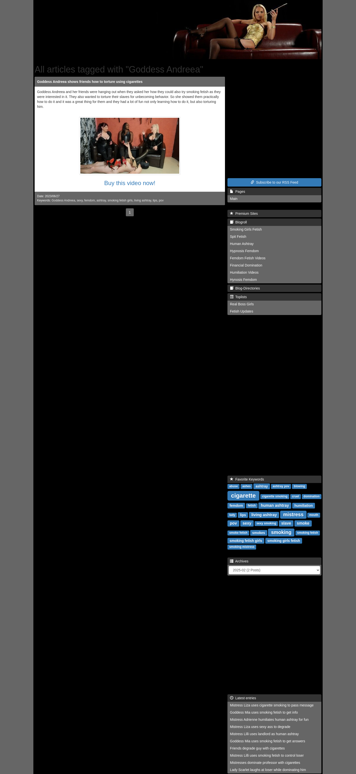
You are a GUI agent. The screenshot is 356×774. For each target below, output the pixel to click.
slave (286, 523)
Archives (239, 561)
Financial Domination (246, 265)
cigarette (243, 495)
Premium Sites (244, 214)
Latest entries (243, 698)
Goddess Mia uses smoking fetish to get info (264, 712)
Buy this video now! (130, 183)
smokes (258, 533)
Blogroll (238, 222)
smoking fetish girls (120, 200)
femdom (89, 200)
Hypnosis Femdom (244, 251)
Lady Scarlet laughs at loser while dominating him (268, 770)
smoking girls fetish (283, 541)
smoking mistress (241, 547)
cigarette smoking (275, 496)
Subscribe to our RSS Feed (274, 182)
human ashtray (275, 505)
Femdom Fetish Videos (248, 258)
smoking (281, 532)
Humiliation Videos (244, 272)
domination (312, 496)
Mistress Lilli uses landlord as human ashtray (264, 734)
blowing (299, 486)
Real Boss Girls (242, 304)
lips (155, 200)
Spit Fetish (238, 237)
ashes (246, 486)
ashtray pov (281, 486)
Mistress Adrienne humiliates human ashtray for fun (269, 720)
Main (233, 199)
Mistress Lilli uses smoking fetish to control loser (267, 755)
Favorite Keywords (247, 479)
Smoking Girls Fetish (246, 229)
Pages (237, 192)
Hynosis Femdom (243, 280)
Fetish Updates (241, 311)
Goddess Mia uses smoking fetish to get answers (267, 741)
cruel (295, 496)
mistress (293, 514)
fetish (252, 506)
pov (161, 200)
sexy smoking (266, 523)
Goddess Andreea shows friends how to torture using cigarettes (90, 82)
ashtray (101, 200)
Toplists (238, 297)
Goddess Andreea (63, 200)
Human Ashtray (242, 244)
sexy (80, 200)
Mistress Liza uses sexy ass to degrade (260, 727)
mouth (313, 515)
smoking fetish (307, 533)
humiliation (303, 506)
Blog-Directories (245, 288)
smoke (303, 523)
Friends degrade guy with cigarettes (257, 748)
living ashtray (142, 200)
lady (232, 515)
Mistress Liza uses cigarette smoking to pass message (271, 705)
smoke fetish (238, 533)
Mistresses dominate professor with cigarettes (265, 763)
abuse (233, 486)
